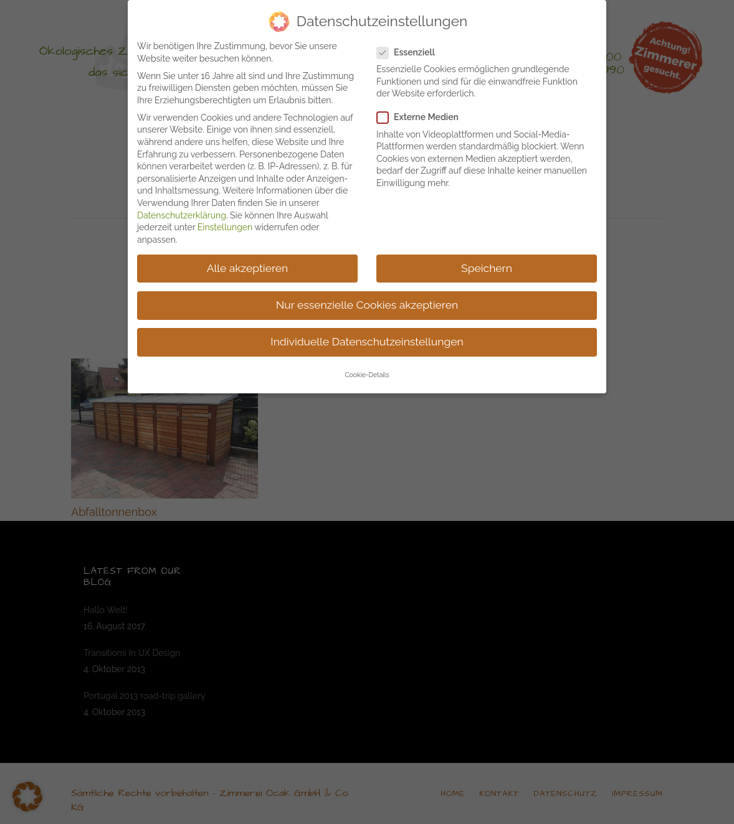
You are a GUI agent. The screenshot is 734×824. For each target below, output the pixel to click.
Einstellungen (225, 224)
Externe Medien (422, 114)
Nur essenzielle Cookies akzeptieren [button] (367, 302)
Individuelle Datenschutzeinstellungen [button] (366, 338)
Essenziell (411, 49)
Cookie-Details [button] (367, 371)
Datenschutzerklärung (181, 212)
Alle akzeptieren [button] (247, 265)
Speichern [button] (486, 265)
